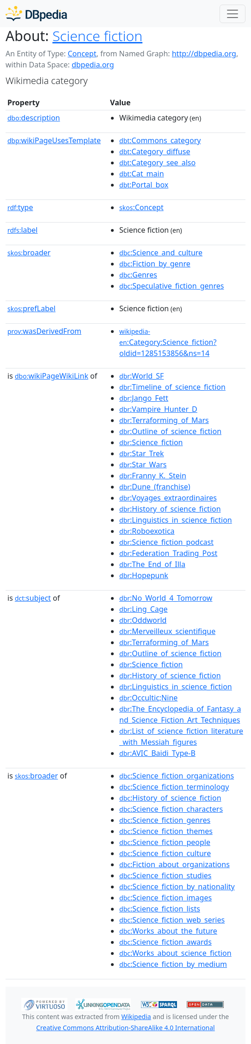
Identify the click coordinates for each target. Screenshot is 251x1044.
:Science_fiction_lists (159, 909)
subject (33, 598)
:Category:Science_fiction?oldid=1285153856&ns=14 (167, 342)
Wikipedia (136, 1016)
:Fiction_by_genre (154, 264)
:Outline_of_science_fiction (170, 431)
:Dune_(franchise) (154, 487)
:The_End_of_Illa (152, 564)
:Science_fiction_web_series (172, 920)
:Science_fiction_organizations (176, 776)
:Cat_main (141, 174)
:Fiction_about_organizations (174, 864)
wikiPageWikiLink (51, 376)
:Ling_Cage (143, 609)
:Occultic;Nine (148, 698)
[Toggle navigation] (232, 14)
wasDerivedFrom (44, 331)
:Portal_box (143, 185)
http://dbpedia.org (204, 53)
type (20, 207)
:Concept (141, 207)
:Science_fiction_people (164, 842)
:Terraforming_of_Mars (164, 420)
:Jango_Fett (143, 398)
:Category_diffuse (154, 151)
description (33, 118)
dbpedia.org (93, 65)
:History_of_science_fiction (170, 509)
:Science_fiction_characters (171, 809)
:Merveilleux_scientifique (167, 631)
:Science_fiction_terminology (174, 787)
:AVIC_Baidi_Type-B (157, 753)
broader (28, 252)
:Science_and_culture (160, 252)
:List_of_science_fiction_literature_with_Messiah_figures (181, 736)
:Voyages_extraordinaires (168, 498)
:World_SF (141, 376)
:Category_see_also (157, 162)
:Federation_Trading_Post (168, 553)
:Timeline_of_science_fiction (172, 387)
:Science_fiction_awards (165, 942)
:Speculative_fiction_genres (171, 286)
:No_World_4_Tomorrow (165, 598)
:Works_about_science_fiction (175, 953)
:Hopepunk (143, 575)
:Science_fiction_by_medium (173, 964)
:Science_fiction (151, 442)
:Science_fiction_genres (164, 820)
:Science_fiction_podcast (166, 542)
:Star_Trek (141, 453)
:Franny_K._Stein (152, 476)
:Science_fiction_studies (165, 875)
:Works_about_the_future (168, 931)
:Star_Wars (142, 464)
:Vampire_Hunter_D (158, 409)
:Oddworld (142, 620)
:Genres (138, 275)
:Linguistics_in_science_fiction (175, 520)
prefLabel (31, 308)
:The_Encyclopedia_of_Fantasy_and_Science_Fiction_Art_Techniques (180, 714)
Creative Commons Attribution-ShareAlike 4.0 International (125, 1027)
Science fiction (97, 35)
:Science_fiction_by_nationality (177, 886)
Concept (81, 53)
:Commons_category (160, 140)
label (22, 230)
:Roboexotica (147, 531)
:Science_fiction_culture (165, 853)
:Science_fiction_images (165, 898)
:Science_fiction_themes (166, 831)
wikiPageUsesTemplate (54, 140)
